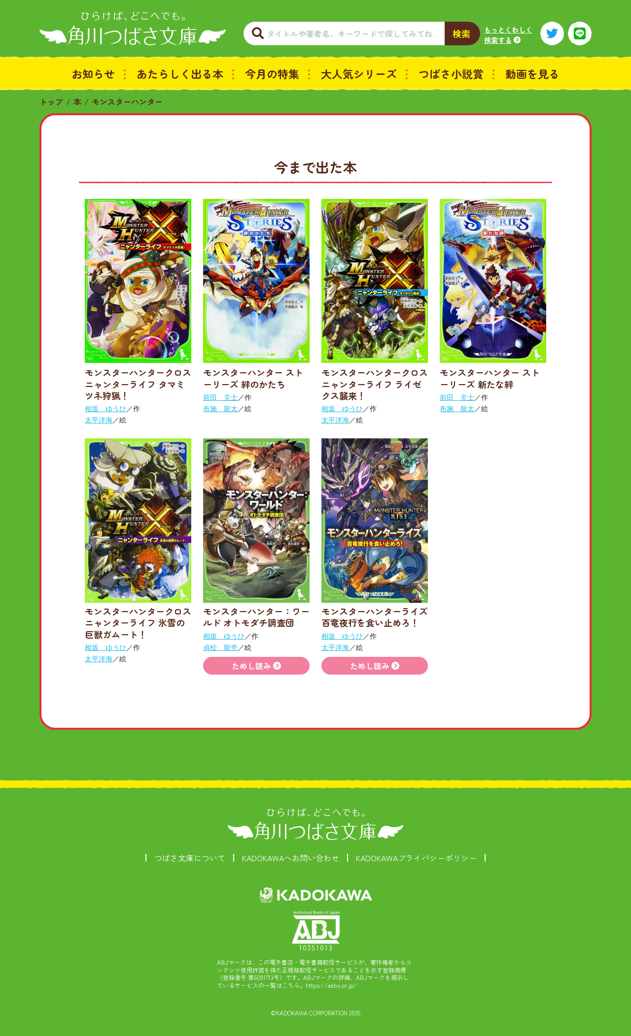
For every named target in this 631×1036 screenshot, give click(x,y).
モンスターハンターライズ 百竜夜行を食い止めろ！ (374, 617)
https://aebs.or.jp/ (331, 985)
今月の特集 (272, 73)
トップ (51, 101)
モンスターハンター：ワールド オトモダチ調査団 (256, 617)
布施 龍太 (220, 409)
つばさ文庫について (189, 858)
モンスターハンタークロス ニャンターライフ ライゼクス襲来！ (379, 384)
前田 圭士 (220, 397)
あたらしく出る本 (180, 73)
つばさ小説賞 (451, 73)
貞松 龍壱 (220, 647)
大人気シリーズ (359, 73)
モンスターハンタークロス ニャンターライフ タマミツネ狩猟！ (142, 384)
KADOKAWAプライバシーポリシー (416, 858)
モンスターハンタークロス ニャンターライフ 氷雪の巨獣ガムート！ (142, 623)
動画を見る (532, 73)
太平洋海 (98, 420)
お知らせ (93, 73)
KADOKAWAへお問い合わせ (290, 858)
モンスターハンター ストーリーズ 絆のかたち (253, 378)
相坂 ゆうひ (105, 409)
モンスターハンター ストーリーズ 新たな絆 (490, 378)
